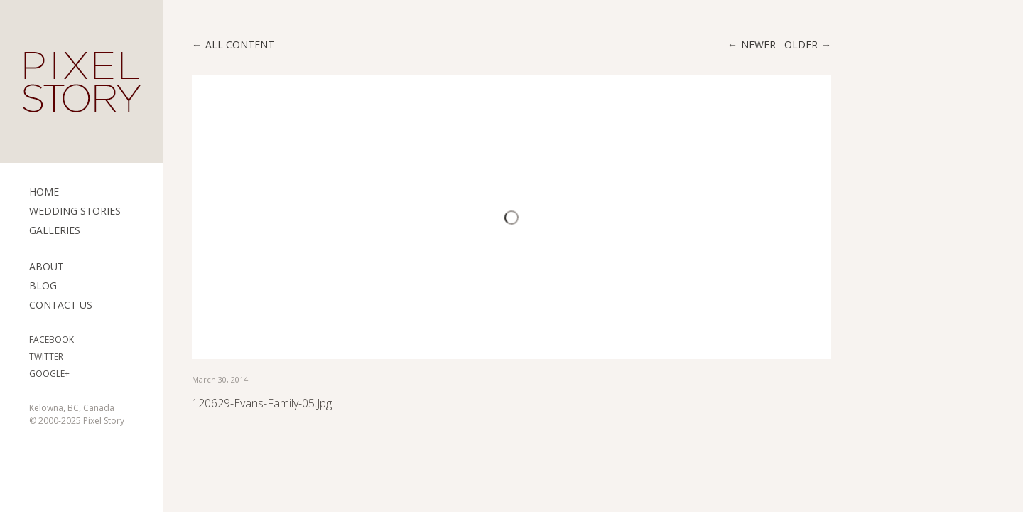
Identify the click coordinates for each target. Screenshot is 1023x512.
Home (44, 191)
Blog (43, 285)
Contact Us (60, 304)
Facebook (51, 340)
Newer (758, 44)
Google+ (49, 374)
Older (801, 44)
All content (239, 44)
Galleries (54, 230)
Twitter (46, 357)
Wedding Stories (75, 211)
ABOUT (46, 266)
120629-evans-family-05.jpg (262, 403)
